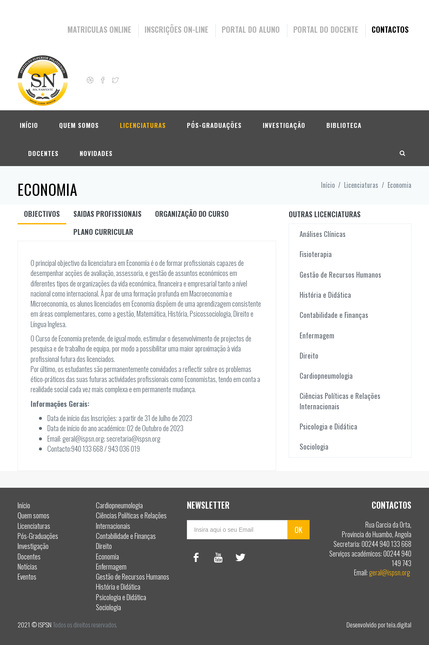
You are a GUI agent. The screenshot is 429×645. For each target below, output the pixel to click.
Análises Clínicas (323, 234)
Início (29, 124)
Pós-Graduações (214, 124)
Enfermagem (317, 335)
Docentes (43, 152)
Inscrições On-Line (176, 29)
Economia (107, 556)
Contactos (390, 29)
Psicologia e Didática (328, 426)
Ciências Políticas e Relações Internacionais (340, 400)
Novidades (96, 152)
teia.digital (399, 624)
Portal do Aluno (251, 29)
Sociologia (314, 446)
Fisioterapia (316, 254)
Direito (309, 355)
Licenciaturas (143, 124)
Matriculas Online (99, 29)
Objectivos (42, 213)
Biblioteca (344, 124)
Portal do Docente (325, 29)
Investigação (284, 124)
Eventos (27, 576)
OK (298, 529)
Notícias (27, 566)
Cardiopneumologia (326, 375)
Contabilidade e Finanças (334, 314)
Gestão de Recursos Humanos (340, 274)
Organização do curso (192, 213)
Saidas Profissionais (107, 213)
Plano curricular (103, 231)
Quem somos (79, 124)
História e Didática (325, 294)
